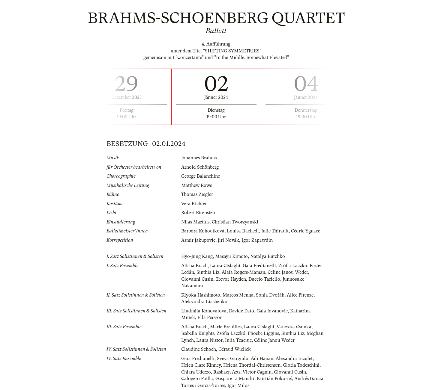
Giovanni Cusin (197, 279)
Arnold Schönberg (200, 167)
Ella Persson (210, 317)
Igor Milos (238, 385)
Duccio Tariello (264, 279)
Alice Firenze (300, 295)
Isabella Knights (197, 333)
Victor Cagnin (257, 372)
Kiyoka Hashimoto (200, 295)
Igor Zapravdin (257, 240)
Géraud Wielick (234, 349)
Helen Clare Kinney (201, 365)
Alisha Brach (194, 265)
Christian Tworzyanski (235, 222)
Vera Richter (194, 203)
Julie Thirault (275, 231)
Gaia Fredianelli (259, 265)
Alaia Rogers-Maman (243, 272)
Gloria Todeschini (301, 365)
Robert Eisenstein (199, 212)
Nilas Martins (195, 222)
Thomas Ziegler (197, 194)
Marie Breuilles (226, 326)
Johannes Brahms (199, 158)
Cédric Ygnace (305, 231)
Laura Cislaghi (225, 265)
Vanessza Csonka (294, 326)
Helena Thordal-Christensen (251, 365)
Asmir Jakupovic (198, 240)
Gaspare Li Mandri (234, 378)
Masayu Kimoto (231, 256)
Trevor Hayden (231, 279)
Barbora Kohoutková (202, 231)
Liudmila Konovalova (203, 311)
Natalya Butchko (267, 256)
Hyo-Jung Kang (197, 256)
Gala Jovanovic (272, 311)
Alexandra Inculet (294, 358)
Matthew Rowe (196, 185)
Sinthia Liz (207, 272)
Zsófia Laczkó (292, 265)
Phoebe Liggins (263, 333)
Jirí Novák (228, 240)
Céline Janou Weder (288, 272)
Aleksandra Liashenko (204, 301)
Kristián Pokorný (274, 378)
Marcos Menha (238, 295)
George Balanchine (200, 176)
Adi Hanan (262, 358)
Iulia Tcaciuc (238, 340)
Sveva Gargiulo (232, 358)
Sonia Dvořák (270, 295)
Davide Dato (241, 311)
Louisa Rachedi (243, 231)
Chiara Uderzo (196, 372)
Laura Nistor (209, 340)
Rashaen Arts (226, 372)
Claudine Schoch (198, 349)
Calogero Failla (197, 378)
